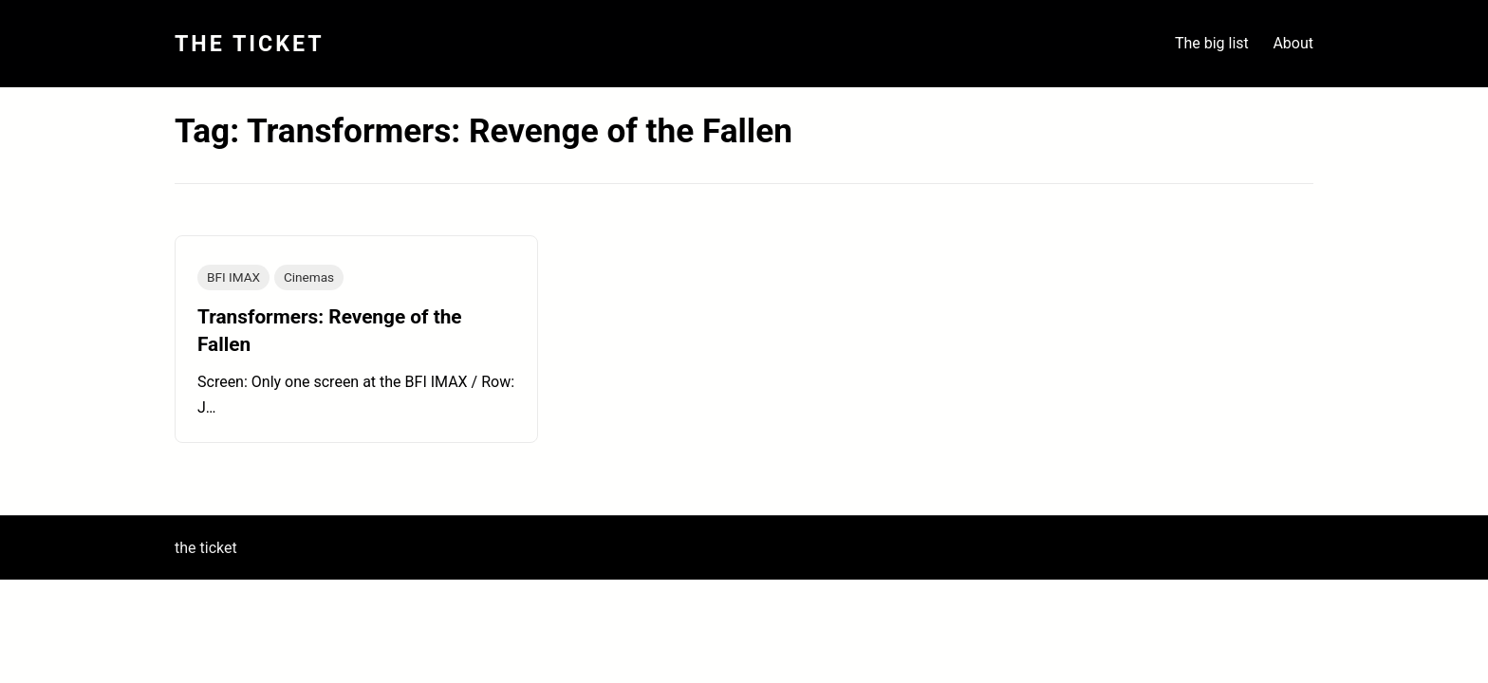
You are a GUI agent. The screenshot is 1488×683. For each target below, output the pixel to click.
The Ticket (250, 43)
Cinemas (309, 277)
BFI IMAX (233, 277)
